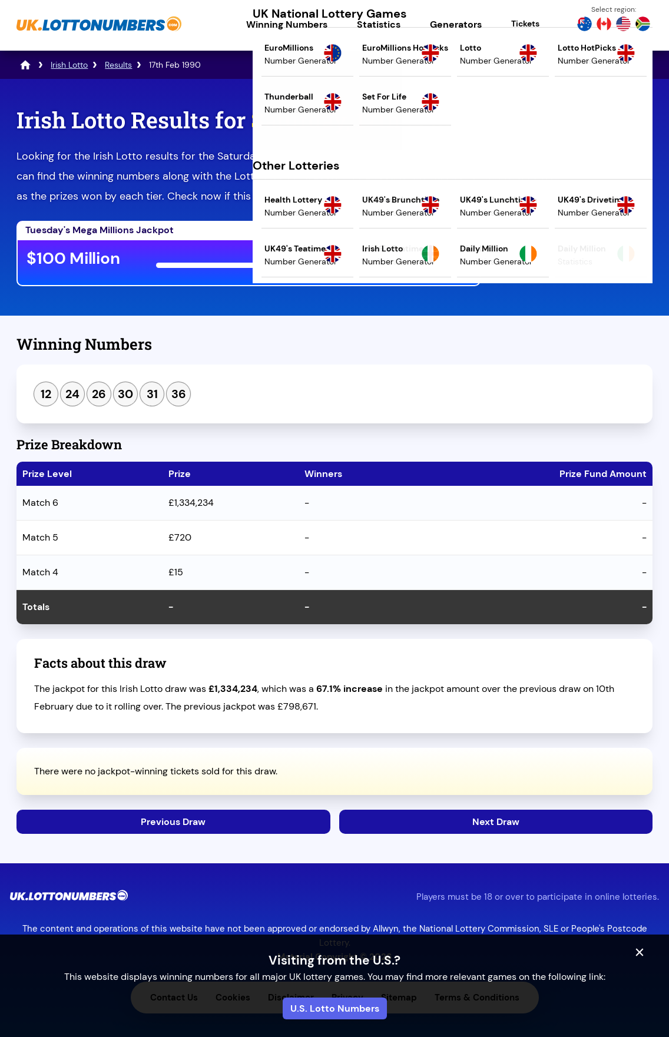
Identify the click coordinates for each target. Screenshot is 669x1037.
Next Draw (495, 822)
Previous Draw (173, 822)
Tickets (525, 23)
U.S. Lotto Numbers (334, 1008)
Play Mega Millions (413, 260)
